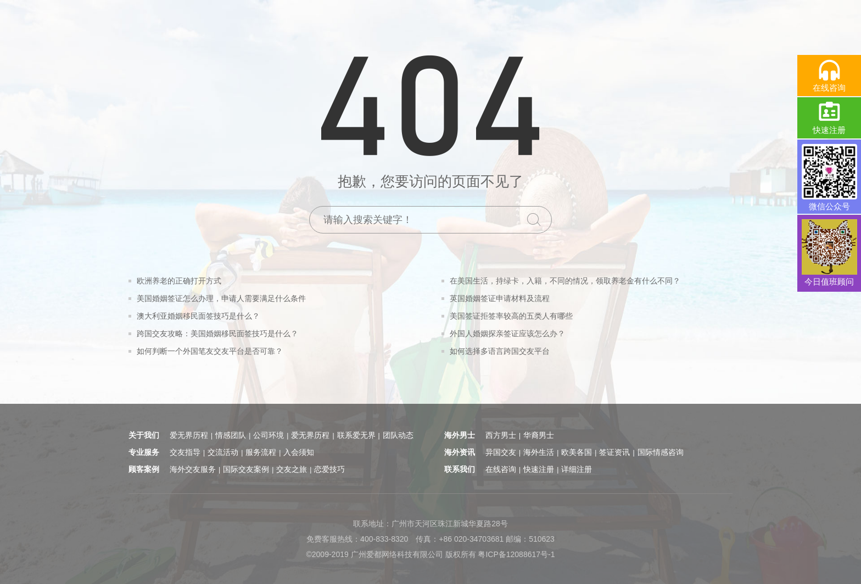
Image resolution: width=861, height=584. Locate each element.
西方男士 (500, 435)
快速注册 (538, 469)
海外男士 (459, 435)
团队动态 (398, 435)
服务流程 (260, 452)
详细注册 (576, 469)
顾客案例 (143, 469)
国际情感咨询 (661, 452)
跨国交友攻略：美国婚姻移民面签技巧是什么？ (217, 333)
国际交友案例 (246, 469)
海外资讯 (459, 452)
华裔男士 (538, 435)
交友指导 (185, 452)
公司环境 (268, 435)
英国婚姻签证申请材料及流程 (500, 298)
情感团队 (230, 435)
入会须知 (298, 452)
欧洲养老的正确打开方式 (179, 280)
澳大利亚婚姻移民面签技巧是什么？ (198, 316)
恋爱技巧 (329, 469)
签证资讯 (614, 452)
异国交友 (500, 452)
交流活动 (223, 452)
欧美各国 (576, 452)
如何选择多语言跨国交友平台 (500, 351)
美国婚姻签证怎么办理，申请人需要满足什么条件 (221, 298)
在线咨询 (500, 469)
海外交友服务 (193, 469)
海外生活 (538, 452)
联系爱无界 (356, 435)
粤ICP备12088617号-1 (516, 554)
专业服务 (143, 452)
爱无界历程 (189, 435)
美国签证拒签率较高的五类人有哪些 (511, 316)
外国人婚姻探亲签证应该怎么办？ (507, 333)
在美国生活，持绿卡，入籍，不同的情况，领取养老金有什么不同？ (565, 280)
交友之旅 (291, 469)
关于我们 (143, 435)
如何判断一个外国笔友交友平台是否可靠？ (210, 351)
